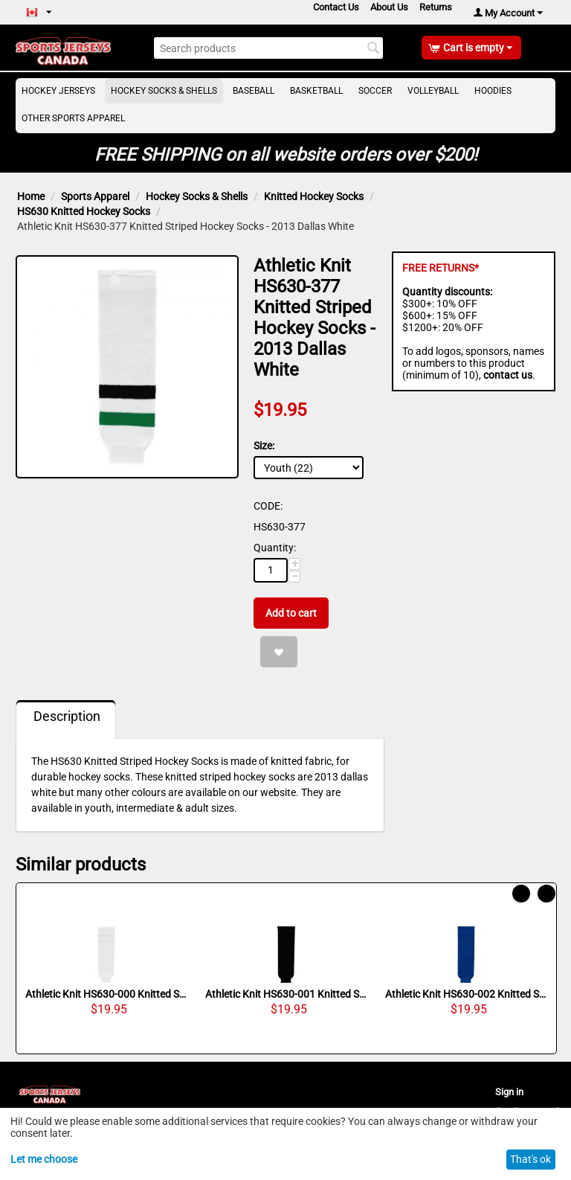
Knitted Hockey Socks (314, 196)
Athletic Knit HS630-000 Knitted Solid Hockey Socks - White (106, 994)
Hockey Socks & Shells (164, 91)
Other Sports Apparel (73, 118)
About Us (389, 7)
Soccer (375, 91)
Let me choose (43, 1159)
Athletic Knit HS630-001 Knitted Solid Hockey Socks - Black (286, 994)
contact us (507, 375)
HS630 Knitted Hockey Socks (83, 211)
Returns (435, 7)
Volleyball (433, 91)
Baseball (253, 91)
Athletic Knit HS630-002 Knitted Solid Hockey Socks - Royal (466, 994)
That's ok (530, 1159)
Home (31, 196)
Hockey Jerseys (58, 91)
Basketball (316, 91)
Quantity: (275, 548)
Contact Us (336, 7)
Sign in (509, 1091)
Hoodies (493, 91)
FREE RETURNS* (440, 268)
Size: (264, 446)
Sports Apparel (95, 196)
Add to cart (291, 613)
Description (66, 716)
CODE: (268, 506)
